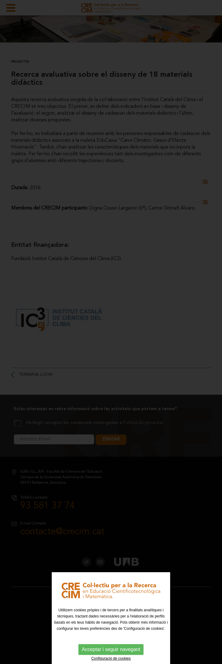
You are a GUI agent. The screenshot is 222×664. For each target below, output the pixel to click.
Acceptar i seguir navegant (111, 649)
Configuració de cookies (111, 658)
